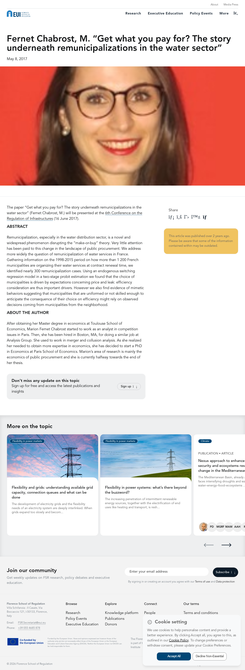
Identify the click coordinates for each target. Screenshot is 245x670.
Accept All (174, 656)
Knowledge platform (122, 612)
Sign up (129, 386)
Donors (111, 624)
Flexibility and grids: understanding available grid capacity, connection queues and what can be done (52, 492)
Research (133, 13)
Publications (115, 618)
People (150, 612)
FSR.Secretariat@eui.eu (32, 622)
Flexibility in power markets (27, 441)
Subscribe (225, 571)
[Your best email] (167, 571)
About (214, 4)
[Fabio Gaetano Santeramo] (203, 526)
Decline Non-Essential (210, 656)
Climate (205, 441)
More (224, 13)
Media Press (231, 4)
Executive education (165, 13)
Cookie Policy (179, 640)
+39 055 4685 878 (29, 627)
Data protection (225, 581)
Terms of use (203, 581)
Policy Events (201, 13)
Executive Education (82, 624)
